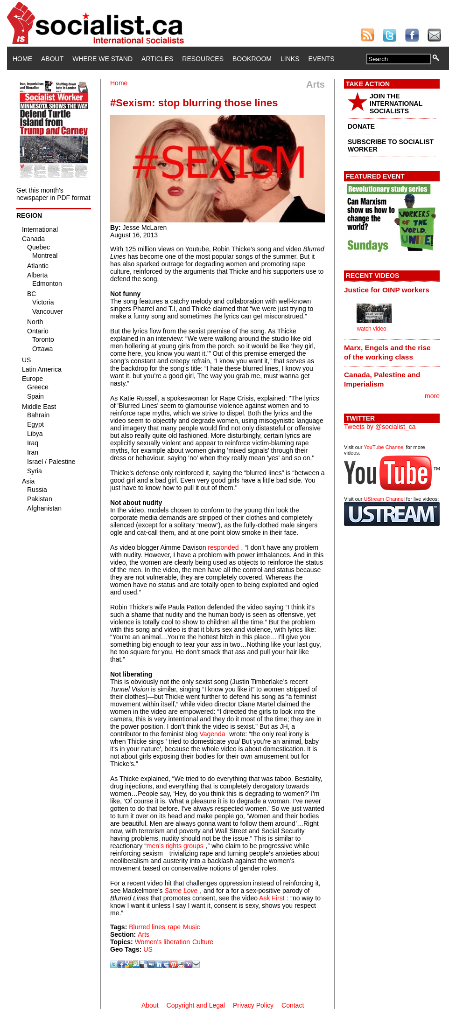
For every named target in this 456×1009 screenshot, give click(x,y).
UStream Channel (384, 499)
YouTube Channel (384, 447)
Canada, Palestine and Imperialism (382, 379)
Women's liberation (162, 942)
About (52, 58)
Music (191, 927)
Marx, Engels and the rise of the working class (387, 352)
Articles (157, 58)
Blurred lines (147, 927)
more (432, 396)
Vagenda (212, 734)
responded (223, 547)
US (147, 949)
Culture (202, 942)
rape (174, 927)
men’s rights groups (175, 846)
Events (321, 58)
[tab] (392, 289)
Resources (203, 58)
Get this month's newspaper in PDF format (53, 194)
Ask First (271, 898)
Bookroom (252, 58)
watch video (371, 328)
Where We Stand (102, 58)
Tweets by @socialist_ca (380, 426)
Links (290, 58)
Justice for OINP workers (386, 290)
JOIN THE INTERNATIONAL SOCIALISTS (396, 103)
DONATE (361, 126)
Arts (143, 934)
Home (22, 58)
